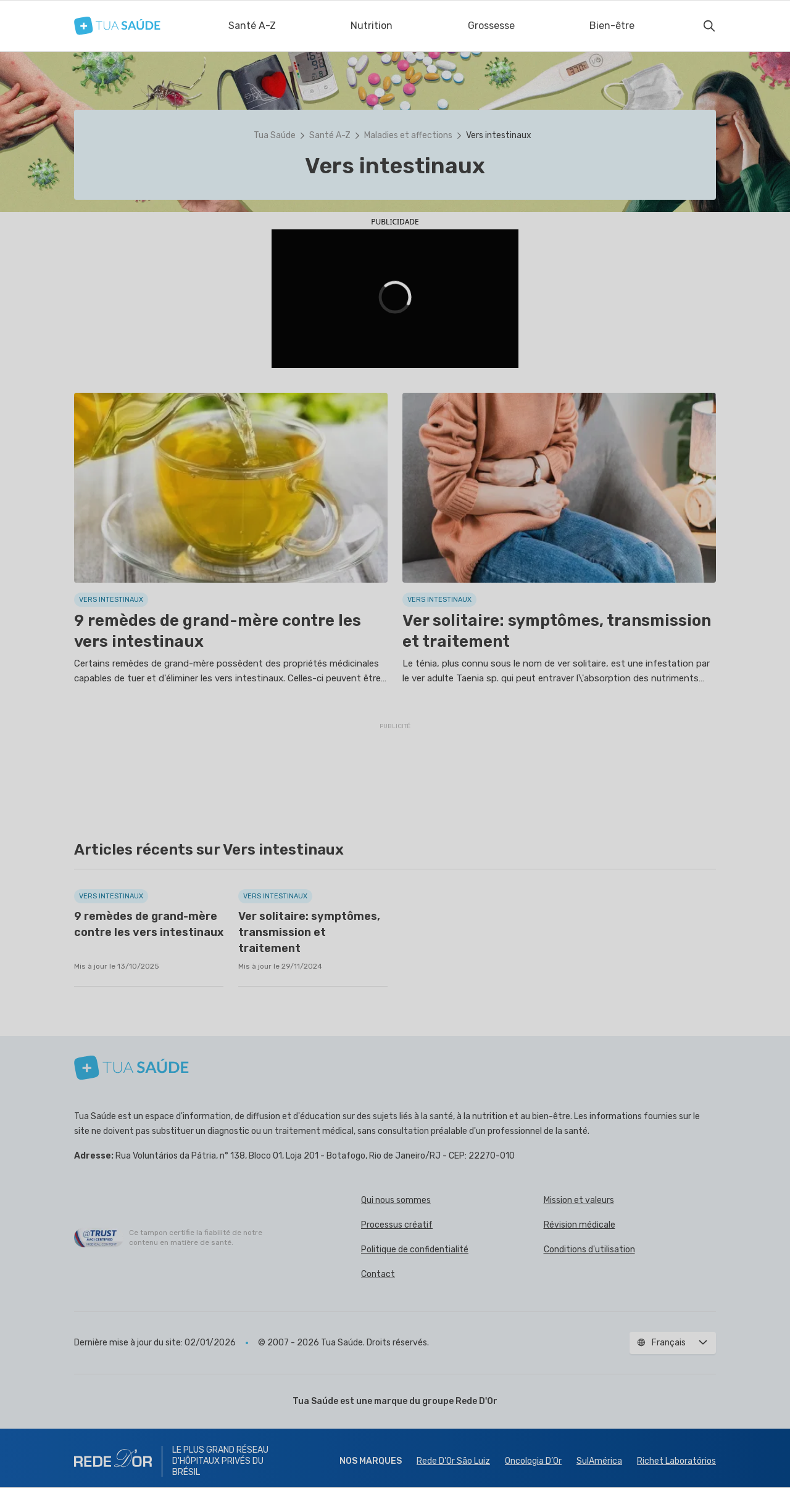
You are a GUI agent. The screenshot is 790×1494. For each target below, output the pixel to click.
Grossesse (491, 25)
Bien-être (611, 25)
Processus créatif (397, 1225)
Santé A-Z (252, 25)
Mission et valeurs (579, 1200)
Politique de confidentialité (414, 1249)
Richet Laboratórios (676, 1461)
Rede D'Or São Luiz (453, 1461)
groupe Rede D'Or (459, 1401)
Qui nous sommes (396, 1200)
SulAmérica (599, 1461)
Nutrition (372, 25)
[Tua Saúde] (117, 26)
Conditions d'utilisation (589, 1249)
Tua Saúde (275, 135)
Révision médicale (579, 1225)
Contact (378, 1274)
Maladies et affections (408, 135)
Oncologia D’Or (533, 1461)
